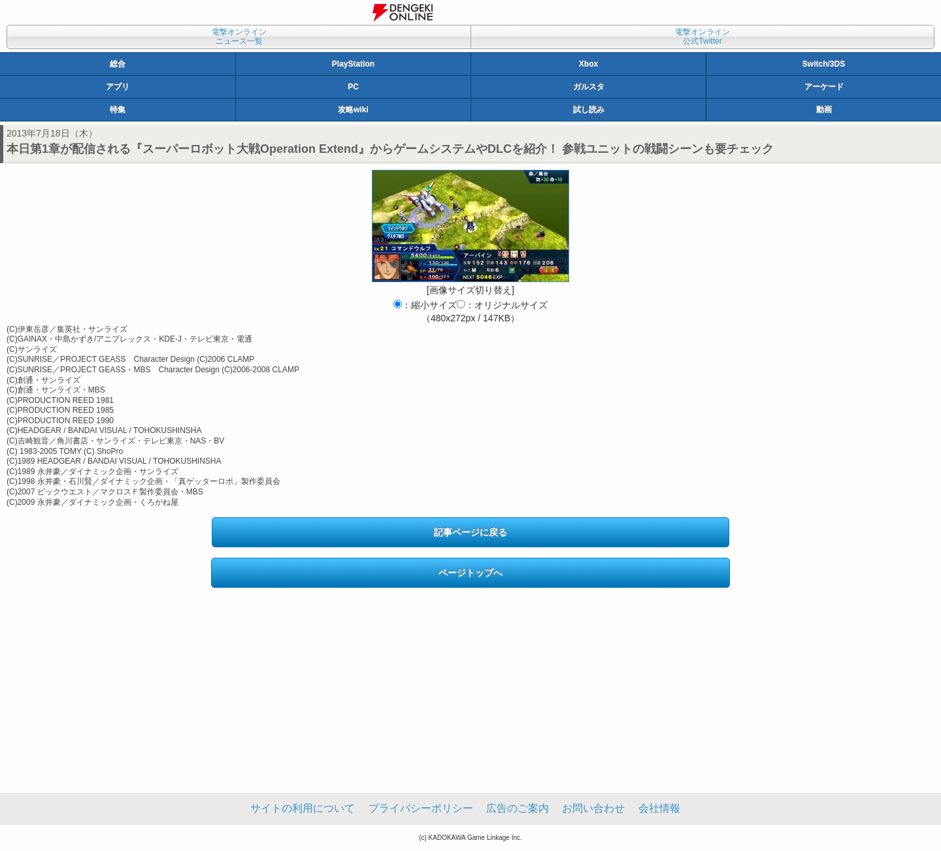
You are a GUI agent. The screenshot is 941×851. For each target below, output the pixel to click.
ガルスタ (588, 86)
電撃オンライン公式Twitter (702, 36)
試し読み (588, 109)
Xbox (588, 64)
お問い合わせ (593, 808)
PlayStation (353, 64)
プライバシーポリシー (421, 808)
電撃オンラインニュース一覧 (239, 36)
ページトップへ (470, 573)
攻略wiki (353, 109)
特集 (117, 109)
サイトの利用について (302, 808)
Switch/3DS (823, 64)
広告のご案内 (517, 808)
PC (353, 86)
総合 (117, 64)
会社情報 (659, 808)
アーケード (824, 86)
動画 (824, 109)
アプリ (117, 86)
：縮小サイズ (425, 305)
